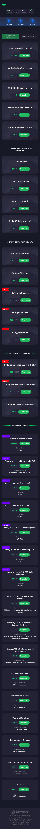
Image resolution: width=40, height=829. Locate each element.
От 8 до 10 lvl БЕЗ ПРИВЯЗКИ (20, 404)
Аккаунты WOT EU (29, 37)
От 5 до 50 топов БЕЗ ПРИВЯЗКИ (20, 385)
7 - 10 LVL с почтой (20, 181)
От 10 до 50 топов (20, 293)
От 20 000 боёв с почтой (20, 108)
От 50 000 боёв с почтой (20, 68)
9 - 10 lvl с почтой (20, 162)
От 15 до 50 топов (20, 273)
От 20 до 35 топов (20, 253)
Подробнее (24, 55)
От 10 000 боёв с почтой (20, 127)
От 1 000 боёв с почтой (20, 221)
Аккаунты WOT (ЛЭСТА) (11, 37)
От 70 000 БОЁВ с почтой (20, 48)
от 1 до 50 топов (20, 332)
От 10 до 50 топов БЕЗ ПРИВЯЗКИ (20, 365)
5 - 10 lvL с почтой (20, 201)
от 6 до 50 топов (20, 313)
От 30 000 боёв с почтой (20, 88)
